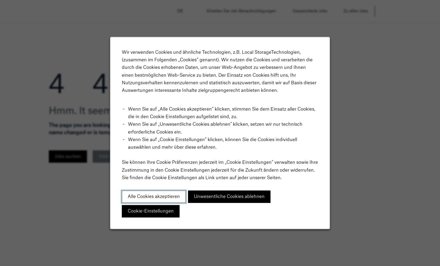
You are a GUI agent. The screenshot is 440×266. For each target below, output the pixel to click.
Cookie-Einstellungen (151, 212)
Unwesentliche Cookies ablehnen (229, 197)
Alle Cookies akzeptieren (154, 197)
